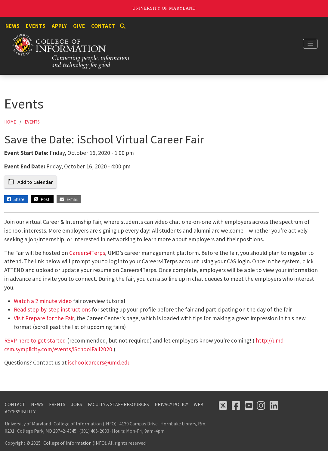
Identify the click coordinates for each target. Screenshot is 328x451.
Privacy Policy (171, 404)
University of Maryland (164, 8)
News (12, 26)
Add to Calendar (30, 182)
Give (79, 26)
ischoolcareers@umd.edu (99, 362)
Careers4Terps (87, 252)
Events (36, 26)
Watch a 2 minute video (43, 301)
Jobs (76, 404)
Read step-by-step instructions (52, 309)
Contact (103, 26)
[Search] (122, 26)
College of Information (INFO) (74, 443)
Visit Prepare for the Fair (44, 318)
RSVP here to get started (35, 340)
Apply (59, 26)
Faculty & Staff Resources (118, 404)
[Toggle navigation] (310, 44)
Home (10, 122)
